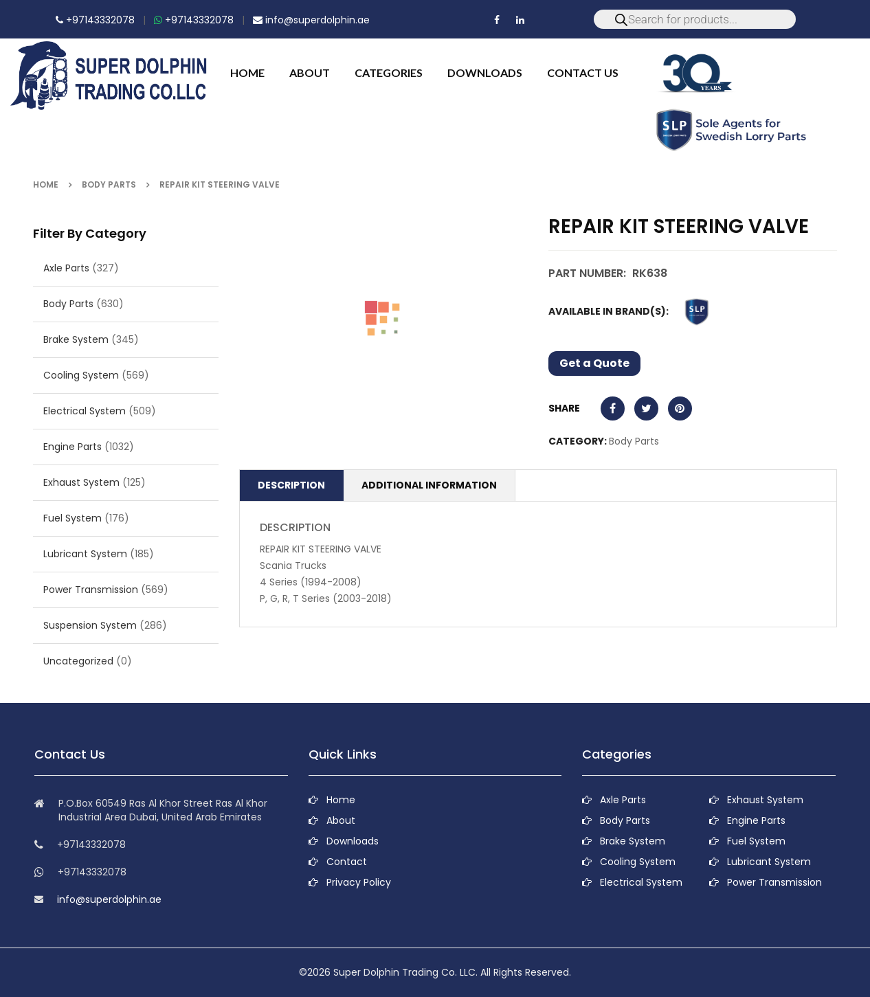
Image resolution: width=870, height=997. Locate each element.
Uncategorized (78, 661)
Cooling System (81, 375)
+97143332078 (95, 20)
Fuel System (72, 518)
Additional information (429, 485)
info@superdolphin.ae (311, 20)
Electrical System (84, 411)
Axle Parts (66, 268)
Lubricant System (85, 554)
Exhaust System (81, 482)
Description (291, 485)
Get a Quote (594, 363)
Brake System (76, 339)
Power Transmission (90, 589)
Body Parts (109, 184)
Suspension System (90, 625)
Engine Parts (72, 446)
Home (45, 184)
